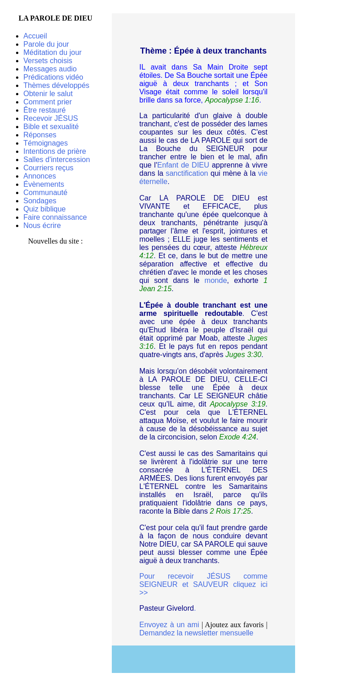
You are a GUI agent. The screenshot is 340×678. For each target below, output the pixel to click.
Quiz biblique (44, 209)
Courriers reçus (48, 168)
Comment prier (47, 102)
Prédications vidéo (53, 77)
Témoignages (45, 143)
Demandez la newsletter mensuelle (196, 633)
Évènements (43, 184)
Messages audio (50, 69)
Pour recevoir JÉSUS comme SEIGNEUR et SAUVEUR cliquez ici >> (203, 584)
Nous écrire (42, 225)
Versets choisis (47, 61)
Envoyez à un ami (169, 625)
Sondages (39, 201)
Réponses (39, 135)
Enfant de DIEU (183, 165)
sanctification (187, 173)
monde (215, 280)
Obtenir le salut (48, 94)
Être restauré (44, 110)
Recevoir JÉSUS (50, 118)
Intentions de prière (54, 151)
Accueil (35, 36)
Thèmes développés (56, 85)
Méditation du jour (52, 52)
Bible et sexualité (51, 126)
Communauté (45, 192)
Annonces (39, 176)
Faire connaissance (55, 217)
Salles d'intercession (56, 159)
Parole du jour (46, 44)
